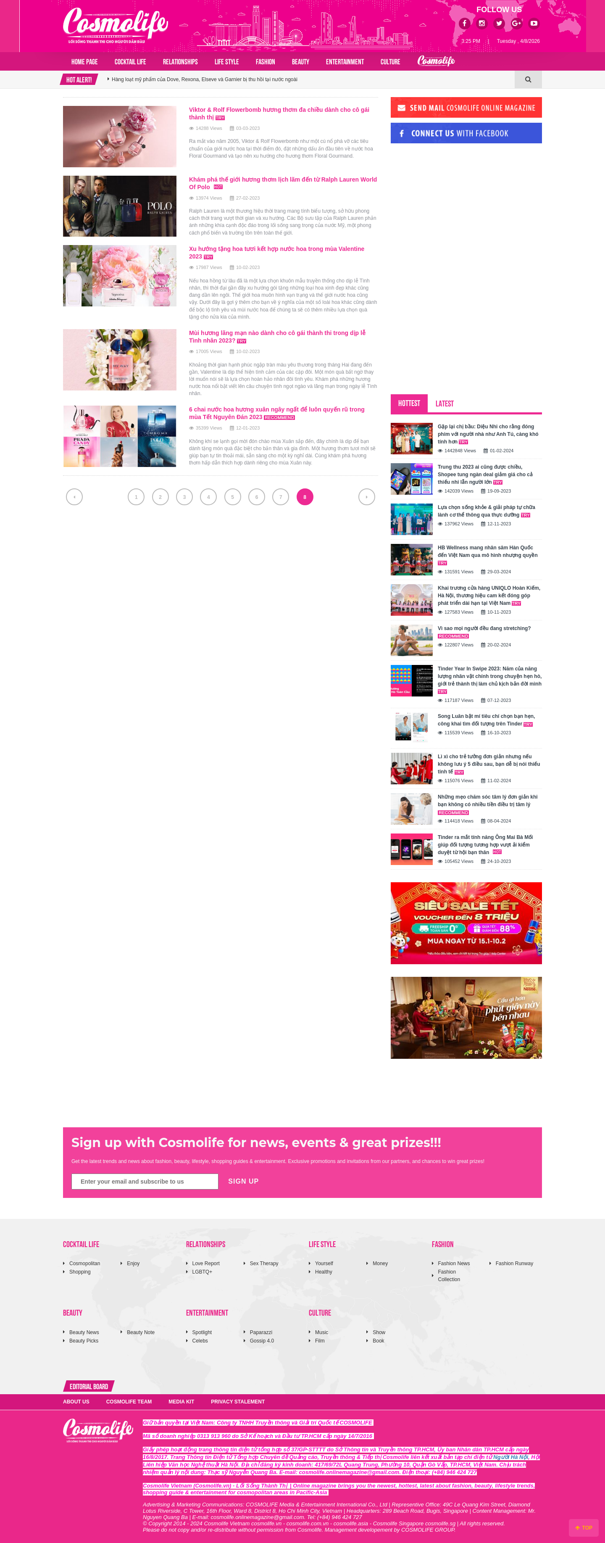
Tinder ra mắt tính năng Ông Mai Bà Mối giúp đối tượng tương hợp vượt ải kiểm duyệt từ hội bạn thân (485, 844)
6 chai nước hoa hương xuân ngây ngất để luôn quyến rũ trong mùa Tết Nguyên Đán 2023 (277, 413)
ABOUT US (76, 1402)
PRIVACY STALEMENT (238, 1402)
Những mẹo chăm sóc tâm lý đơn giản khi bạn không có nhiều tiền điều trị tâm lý (488, 804)
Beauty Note (141, 1332)
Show (379, 1332)
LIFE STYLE (227, 61)
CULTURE (390, 61)
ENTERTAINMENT (345, 61)
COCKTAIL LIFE (130, 61)
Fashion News (454, 1263)
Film (320, 1341)
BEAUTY (300, 61)
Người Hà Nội (510, 1457)
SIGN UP (243, 1181)
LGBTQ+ (202, 1272)
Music (321, 1332)
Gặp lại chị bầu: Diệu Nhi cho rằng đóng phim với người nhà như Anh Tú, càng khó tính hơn (488, 434)
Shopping (80, 1272)
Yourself (324, 1263)
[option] (311, 79)
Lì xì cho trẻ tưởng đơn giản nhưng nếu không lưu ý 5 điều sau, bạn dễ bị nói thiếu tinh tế (489, 764)
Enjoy (133, 1263)
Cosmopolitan (84, 1263)
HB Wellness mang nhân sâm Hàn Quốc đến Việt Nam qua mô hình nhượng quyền (488, 555)
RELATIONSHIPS (180, 61)
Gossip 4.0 (262, 1341)
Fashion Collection (449, 1275)
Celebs (200, 1341)
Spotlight (202, 1332)
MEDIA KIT (181, 1402)
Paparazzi (261, 1332)
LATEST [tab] (445, 403)
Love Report (206, 1263)
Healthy (323, 1272)
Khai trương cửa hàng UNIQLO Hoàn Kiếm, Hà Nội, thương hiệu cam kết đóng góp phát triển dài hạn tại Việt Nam (489, 595)
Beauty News (84, 1332)
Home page (84, 61)
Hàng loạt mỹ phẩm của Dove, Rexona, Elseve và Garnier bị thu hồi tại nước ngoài (204, 79)
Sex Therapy (264, 1263)
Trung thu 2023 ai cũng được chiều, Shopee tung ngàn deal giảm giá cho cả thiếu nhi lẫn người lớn (485, 474)
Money (380, 1263)
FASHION (265, 61)
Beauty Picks (83, 1341)
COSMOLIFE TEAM (129, 1402)
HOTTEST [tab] (409, 402)
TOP (583, 1528)
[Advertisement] (454, 207)
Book (378, 1341)
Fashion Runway (514, 1263)
